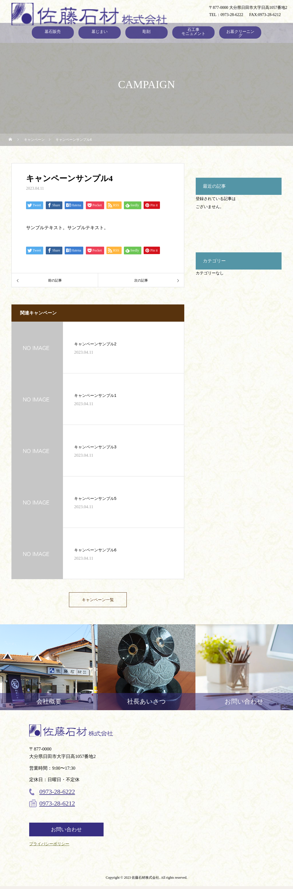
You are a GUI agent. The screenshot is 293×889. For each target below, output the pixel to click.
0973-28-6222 (232, 15)
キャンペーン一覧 (98, 601)
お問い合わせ (66, 832)
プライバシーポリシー (49, 847)
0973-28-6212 (269, 15)
